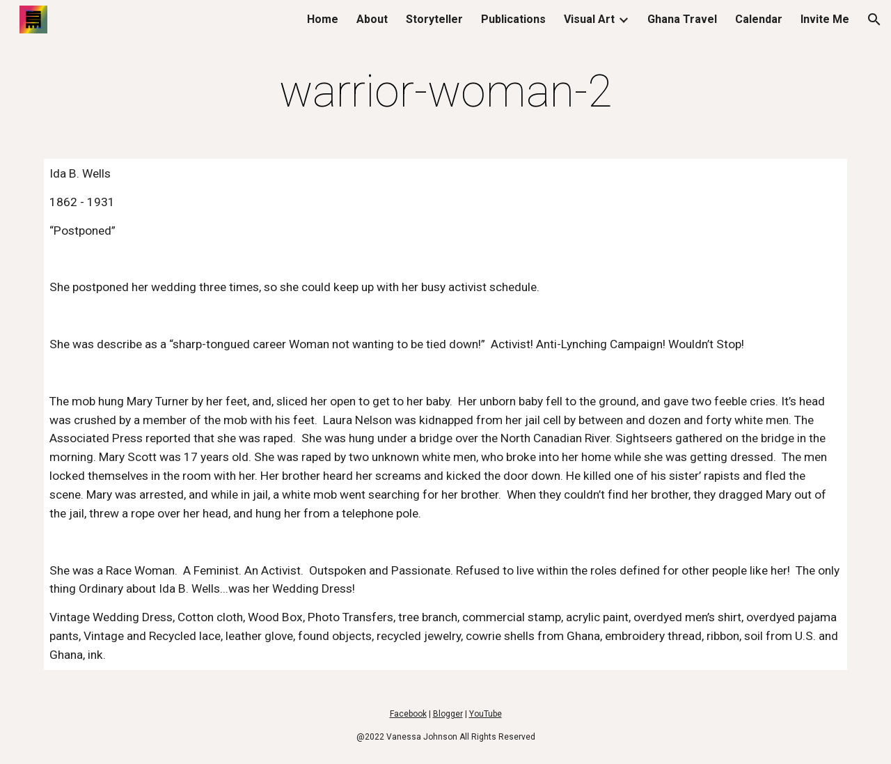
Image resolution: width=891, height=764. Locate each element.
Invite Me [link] (825, 19)
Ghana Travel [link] (682, 19)
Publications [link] (513, 19)
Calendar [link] (758, 19)
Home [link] (322, 19)
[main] (445, 92)
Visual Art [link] (589, 19)
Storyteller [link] (434, 19)
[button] (874, 19)
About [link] (372, 19)
